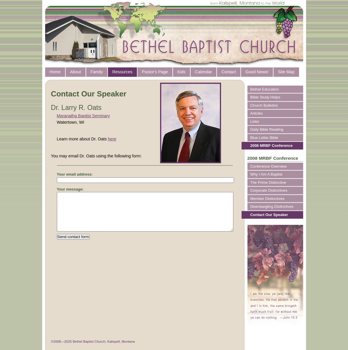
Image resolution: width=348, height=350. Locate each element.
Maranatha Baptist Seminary (83, 115)
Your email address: (75, 174)
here (112, 139)
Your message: (70, 189)
